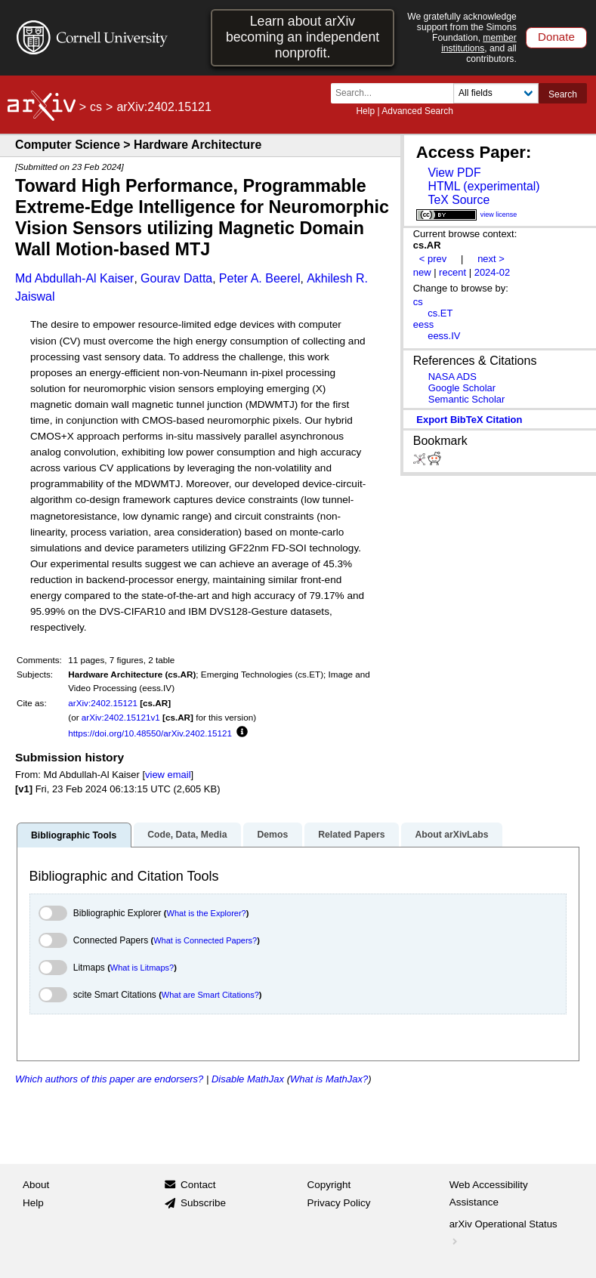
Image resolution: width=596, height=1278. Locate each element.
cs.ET (440, 313)
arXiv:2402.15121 (102, 703)
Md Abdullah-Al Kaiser (74, 278)
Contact (198, 1184)
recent (452, 272)
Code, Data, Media (187, 834)
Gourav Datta (176, 278)
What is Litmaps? (142, 967)
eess (423, 324)
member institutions (479, 43)
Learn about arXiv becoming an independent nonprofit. (302, 37)
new (422, 272)
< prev (432, 258)
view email (167, 774)
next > (491, 258)
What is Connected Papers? (205, 940)
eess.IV (444, 335)
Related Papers (351, 834)
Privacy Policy (339, 1203)
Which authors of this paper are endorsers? (109, 1079)
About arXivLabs (451, 834)
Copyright (329, 1184)
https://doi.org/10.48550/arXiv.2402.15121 (150, 733)
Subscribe (203, 1203)
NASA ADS (452, 376)
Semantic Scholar (466, 399)
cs (96, 106)
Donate (556, 36)
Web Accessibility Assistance (488, 1194)
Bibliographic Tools (73, 835)
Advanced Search (417, 111)
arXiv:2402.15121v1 (121, 717)
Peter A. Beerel (260, 278)
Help (365, 111)
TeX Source (458, 199)
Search (562, 94)
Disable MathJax (248, 1079)
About (36, 1184)
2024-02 (492, 272)
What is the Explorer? (206, 913)
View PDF (454, 172)
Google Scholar (462, 388)
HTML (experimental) (483, 186)
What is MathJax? (329, 1079)
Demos (272, 834)
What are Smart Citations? (210, 994)
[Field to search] (496, 93)
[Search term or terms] (396, 93)
